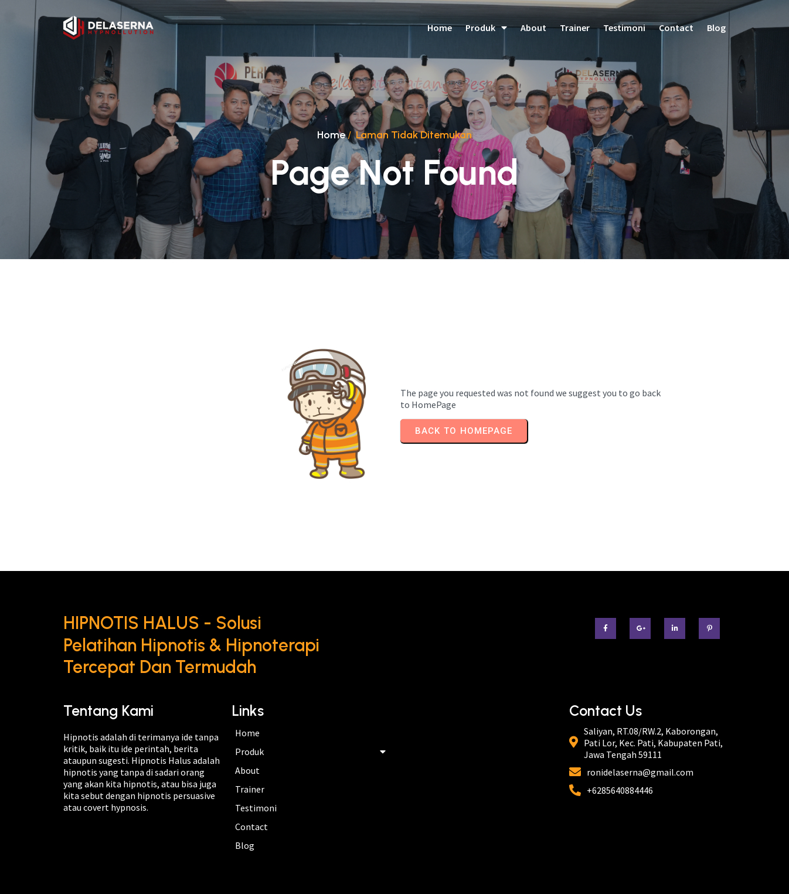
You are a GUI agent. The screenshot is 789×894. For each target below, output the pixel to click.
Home (331, 134)
